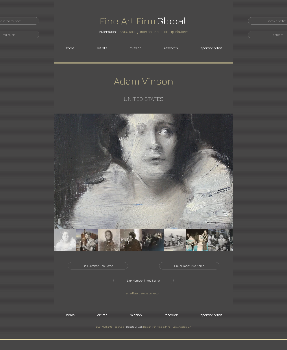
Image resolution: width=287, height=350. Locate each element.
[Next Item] (227, 171)
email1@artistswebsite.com (143, 293)
